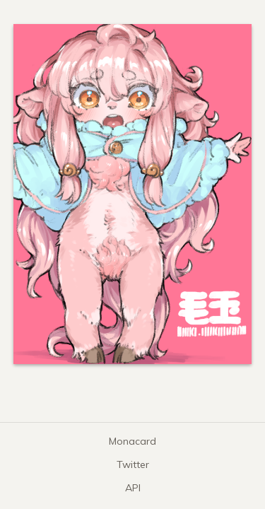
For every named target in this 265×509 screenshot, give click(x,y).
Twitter (133, 464)
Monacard (132, 441)
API (133, 487)
